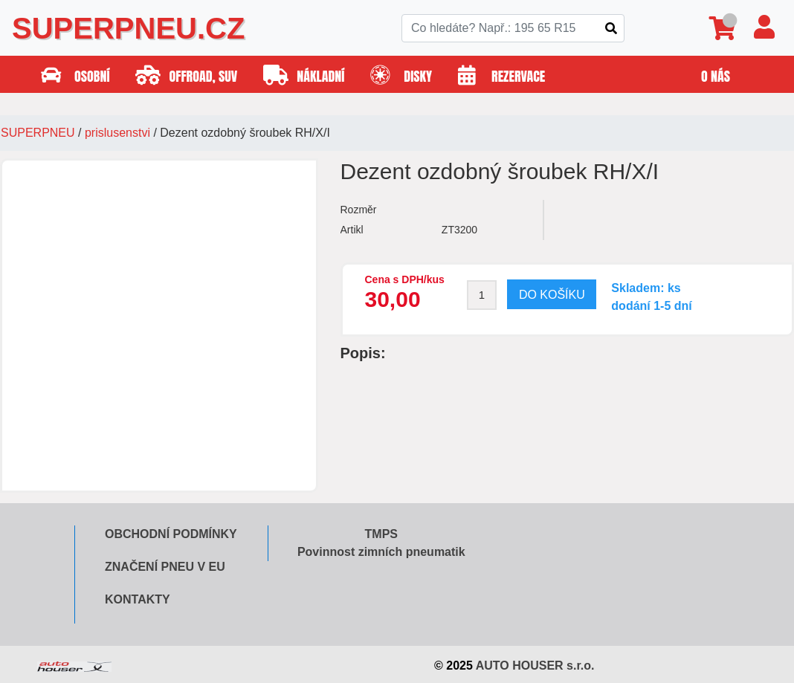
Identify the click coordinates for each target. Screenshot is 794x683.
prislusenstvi (117, 132)
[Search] (512, 28)
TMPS (381, 534)
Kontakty (137, 599)
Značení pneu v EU (165, 566)
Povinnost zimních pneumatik (381, 552)
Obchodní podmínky (171, 534)
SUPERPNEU (38, 132)
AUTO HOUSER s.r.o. (535, 665)
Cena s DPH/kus (405, 279)
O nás (715, 76)
